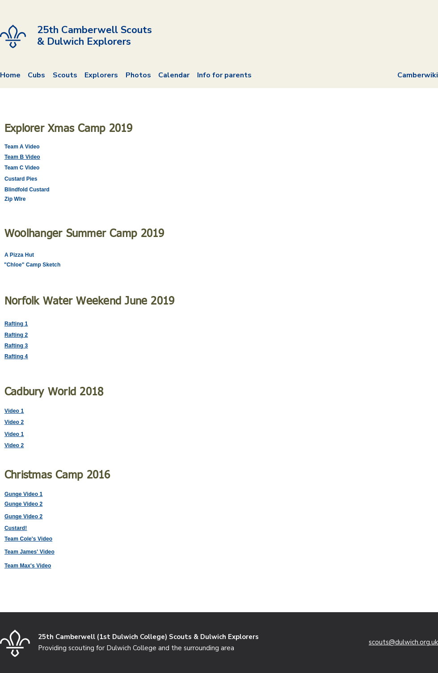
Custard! (15, 528)
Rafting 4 (16, 356)
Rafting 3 (16, 346)
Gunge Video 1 (23, 494)
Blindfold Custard (27, 189)
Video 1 (14, 411)
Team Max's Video (27, 566)
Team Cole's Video (28, 539)
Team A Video (22, 147)
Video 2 (14, 422)
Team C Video (21, 168)
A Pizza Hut (19, 255)
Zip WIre (14, 199)
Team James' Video (29, 552)
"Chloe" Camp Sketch (32, 265)
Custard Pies (20, 179)
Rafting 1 (16, 324)
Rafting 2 (16, 335)
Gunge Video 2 (23, 504)
